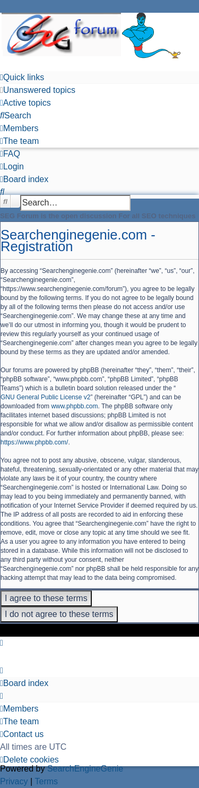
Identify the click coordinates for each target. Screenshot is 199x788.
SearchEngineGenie (85, 768)
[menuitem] (37, 90)
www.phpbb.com (74, 406)
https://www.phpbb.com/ (34, 442)
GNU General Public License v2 (45, 397)
